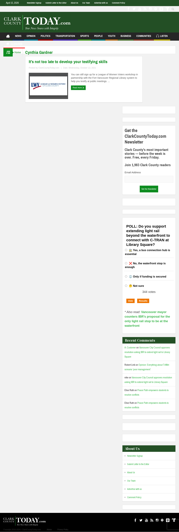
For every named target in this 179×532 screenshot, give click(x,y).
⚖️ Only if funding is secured (147, 276)
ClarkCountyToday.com (52, 68)
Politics (45, 37)
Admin (49, 529)
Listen (162, 36)
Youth (111, 37)
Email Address (133, 172)
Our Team (86, 3)
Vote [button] (130, 301)
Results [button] (143, 301)
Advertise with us (101, 3)
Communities (144, 37)
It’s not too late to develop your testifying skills (71, 61)
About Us (74, 3)
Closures (14, 44)
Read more (82, 87)
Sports (84, 37)
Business (126, 37)
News (18, 37)
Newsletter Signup (34, 3)
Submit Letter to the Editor (56, 3)
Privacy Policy (62, 529)
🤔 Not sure (136, 285)
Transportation (65, 37)
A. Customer (130, 347)
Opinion (31, 37)
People (98, 37)
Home (19, 52)
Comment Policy (118, 3)
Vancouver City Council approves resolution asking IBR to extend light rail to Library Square (147, 352)
